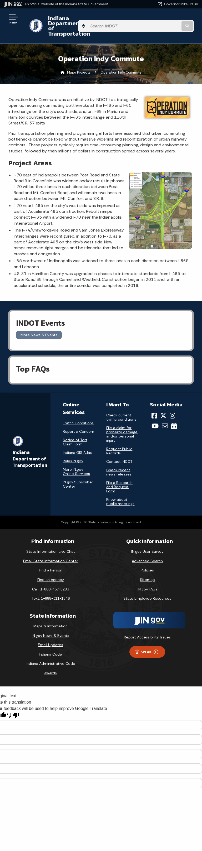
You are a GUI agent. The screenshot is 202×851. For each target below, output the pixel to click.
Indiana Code (50, 644)
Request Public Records (119, 440)
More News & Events (39, 325)
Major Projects (78, 62)
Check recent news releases (119, 462)
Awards (50, 663)
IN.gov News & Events (50, 625)
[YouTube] (155, 416)
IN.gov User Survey (147, 541)
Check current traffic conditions (121, 407)
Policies (147, 560)
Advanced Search (147, 551)
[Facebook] (154, 405)
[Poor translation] (13, 705)
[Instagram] (172, 405)
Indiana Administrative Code (50, 653)
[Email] (165, 416)
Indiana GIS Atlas (77, 442)
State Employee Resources (147, 588)
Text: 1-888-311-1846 (51, 588)
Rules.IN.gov (73, 450)
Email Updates (50, 634)
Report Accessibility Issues (147, 626)
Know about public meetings (120, 491)
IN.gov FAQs (147, 578)
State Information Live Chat (50, 541)
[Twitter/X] (163, 405)
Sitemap (147, 569)
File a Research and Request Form (119, 476)
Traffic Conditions (78, 412)
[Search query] (169, 21)
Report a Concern (78, 421)
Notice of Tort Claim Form (75, 431)
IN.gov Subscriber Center (78, 473)
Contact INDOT (119, 451)
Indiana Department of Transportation (74, 21)
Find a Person (50, 560)
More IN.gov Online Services (76, 461)
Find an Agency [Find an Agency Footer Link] (50, 569)
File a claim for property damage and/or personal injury (122, 424)
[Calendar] (174, 416)
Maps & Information (50, 616)
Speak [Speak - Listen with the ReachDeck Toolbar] (146, 641)
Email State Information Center (50, 551)
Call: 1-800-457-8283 (50, 578)
